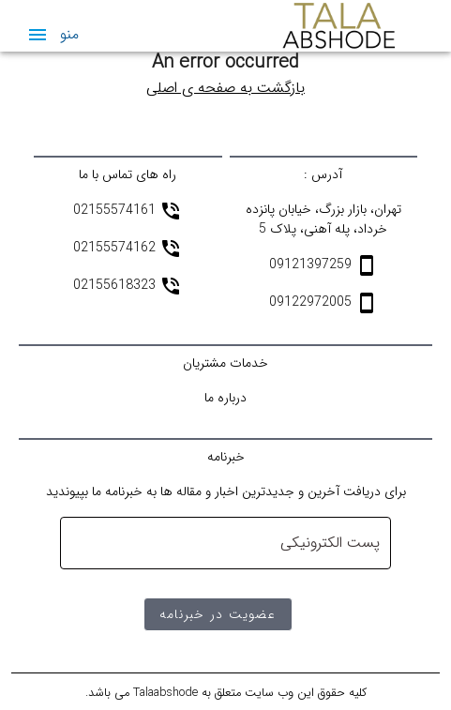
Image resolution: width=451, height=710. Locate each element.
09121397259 (312, 265)
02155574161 (116, 211)
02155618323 (116, 286)
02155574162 (116, 248)
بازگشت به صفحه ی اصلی (225, 87)
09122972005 (312, 303)
